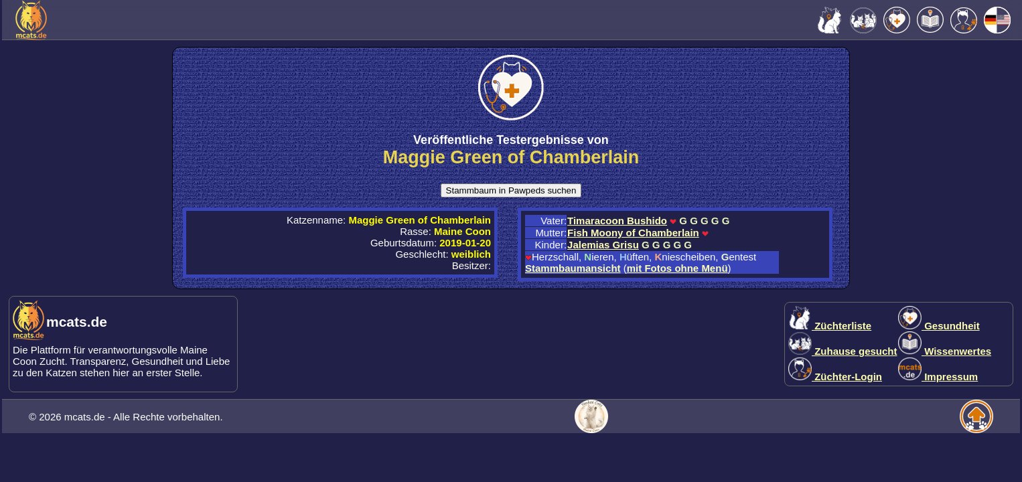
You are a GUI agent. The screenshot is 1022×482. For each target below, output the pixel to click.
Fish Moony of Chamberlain (633, 232)
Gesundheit (939, 325)
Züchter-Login (835, 376)
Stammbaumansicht (573, 268)
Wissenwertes (944, 351)
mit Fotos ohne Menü (677, 268)
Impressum (938, 376)
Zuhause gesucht (842, 351)
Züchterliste (829, 325)
